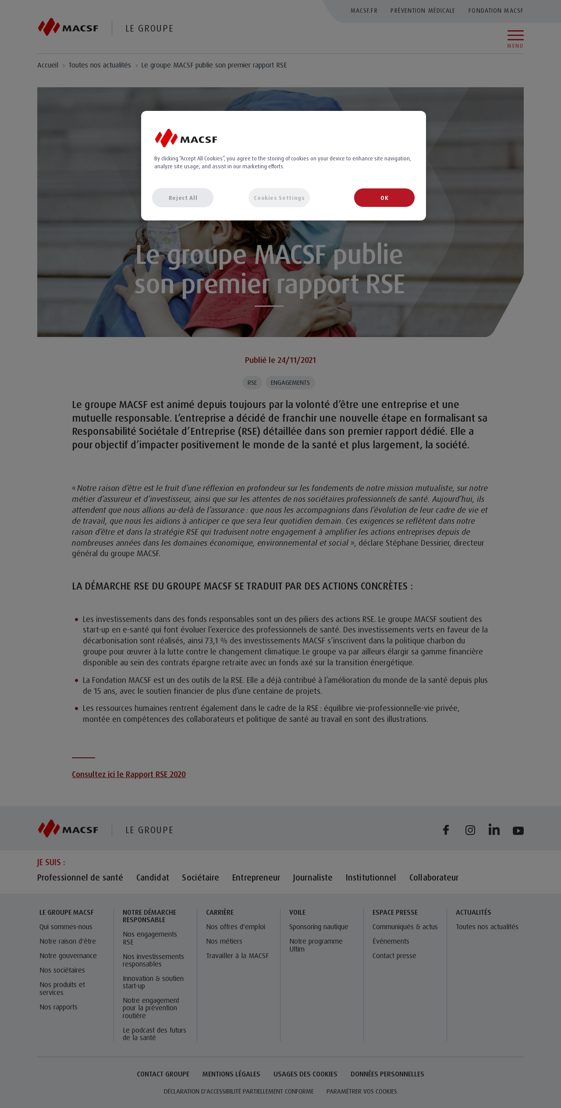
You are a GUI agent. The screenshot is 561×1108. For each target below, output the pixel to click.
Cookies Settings (279, 197)
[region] (283, 165)
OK (384, 197)
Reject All (183, 197)
